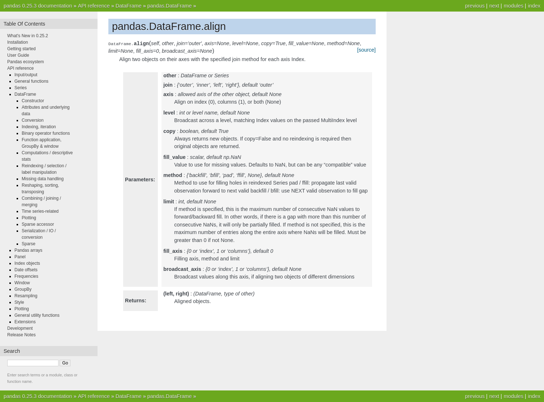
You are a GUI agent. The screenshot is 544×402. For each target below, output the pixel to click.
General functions (31, 81)
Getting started (21, 48)
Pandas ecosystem (25, 61)
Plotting (29, 217)
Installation (17, 42)
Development (20, 328)
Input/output (25, 74)
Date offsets (26, 269)
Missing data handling (43, 178)
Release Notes (21, 334)
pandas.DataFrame (169, 6)
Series (20, 87)
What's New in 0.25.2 (27, 35)
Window (22, 282)
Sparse (28, 243)
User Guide (18, 55)
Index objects (27, 263)
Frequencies (26, 276)
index (534, 6)
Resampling (25, 295)
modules (513, 6)
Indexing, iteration (39, 126)
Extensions (25, 321)
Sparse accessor (38, 224)
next (494, 6)
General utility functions (37, 315)
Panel (20, 256)
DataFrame (129, 6)
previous (474, 6)
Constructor (33, 100)
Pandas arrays (28, 250)
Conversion (33, 120)
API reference (94, 6)
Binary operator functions (46, 133)
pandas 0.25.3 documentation (38, 6)
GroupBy (22, 289)
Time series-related (40, 211)
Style (19, 302)
